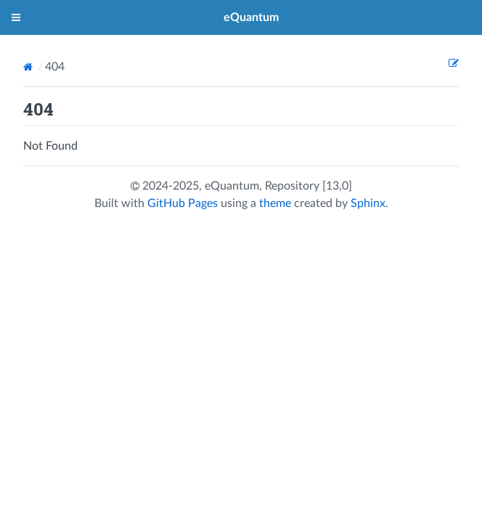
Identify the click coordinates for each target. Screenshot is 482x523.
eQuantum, (235, 186)
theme (275, 203)
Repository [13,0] (308, 186)
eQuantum (251, 17)
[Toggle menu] (16, 17)
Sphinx (368, 203)
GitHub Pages (182, 203)
